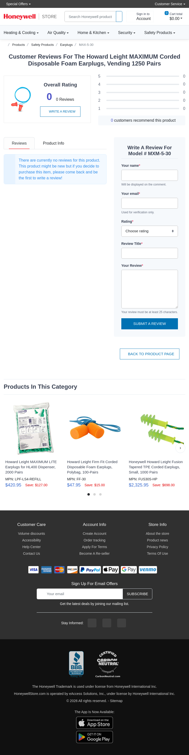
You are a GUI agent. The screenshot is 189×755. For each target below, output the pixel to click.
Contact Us (31, 553)
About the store (157, 534)
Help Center (31, 547)
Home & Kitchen (92, 33)
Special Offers (16, 4)
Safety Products (158, 33)
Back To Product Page (149, 354)
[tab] (19, 143)
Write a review (60, 111)
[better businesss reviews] (76, 664)
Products (18, 45)
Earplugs (66, 45)
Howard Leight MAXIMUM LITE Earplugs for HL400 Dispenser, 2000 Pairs (31, 467)
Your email (130, 194)
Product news (157, 540)
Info (53, 143)
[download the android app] (94, 737)
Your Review (132, 266)
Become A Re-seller (94, 553)
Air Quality (56, 33)
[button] (180, 448)
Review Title (131, 244)
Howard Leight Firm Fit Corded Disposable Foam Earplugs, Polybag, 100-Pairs (92, 467)
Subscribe (137, 594)
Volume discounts (31, 534)
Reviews (19, 143)
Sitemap (116, 701)
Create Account (94, 534)
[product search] (119, 16)
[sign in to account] (140, 16)
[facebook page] (92, 623)
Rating (127, 221)
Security (125, 33)
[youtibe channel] (121, 623)
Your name (130, 166)
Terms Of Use (157, 553)
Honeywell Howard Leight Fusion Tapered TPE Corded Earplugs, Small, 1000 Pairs (156, 467)
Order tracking (95, 540)
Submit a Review (149, 323)
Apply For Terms (94, 547)
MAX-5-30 (86, 45)
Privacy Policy (157, 547)
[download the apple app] (94, 722)
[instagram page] (106, 623)
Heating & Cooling (19, 33)
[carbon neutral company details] (107, 664)
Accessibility (31, 540)
